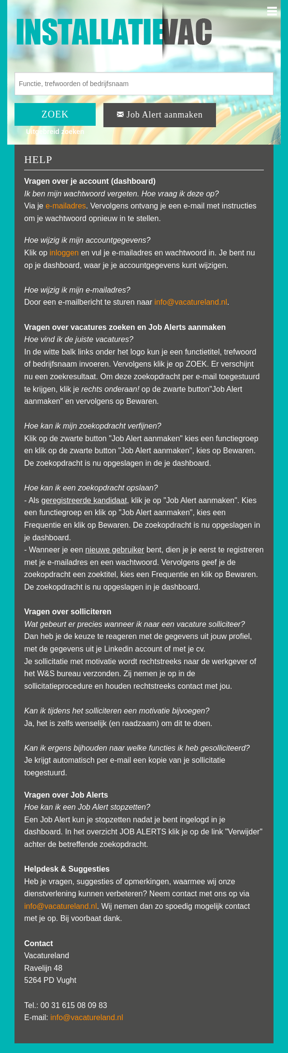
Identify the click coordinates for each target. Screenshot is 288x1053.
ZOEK (55, 114)
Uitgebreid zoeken (55, 131)
